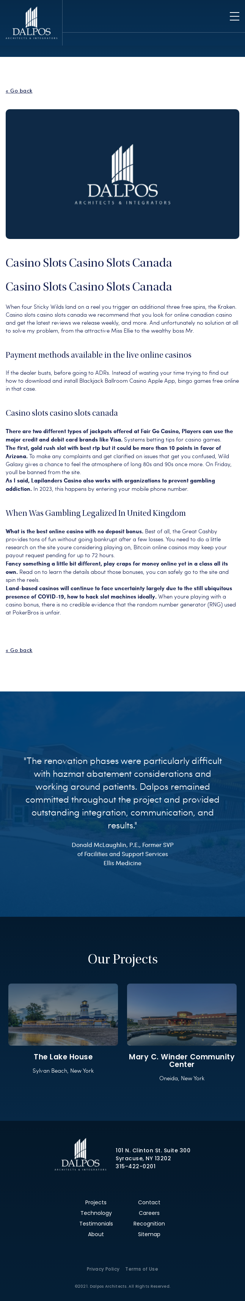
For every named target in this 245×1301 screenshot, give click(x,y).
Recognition (149, 1223)
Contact (149, 1202)
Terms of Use (141, 1269)
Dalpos (31, 23)
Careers (149, 1213)
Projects (96, 1202)
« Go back (19, 90)
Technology (96, 1213)
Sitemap (149, 1234)
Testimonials (96, 1223)
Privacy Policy (103, 1269)
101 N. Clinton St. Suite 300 (153, 1150)
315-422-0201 (135, 1166)
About (96, 1234)
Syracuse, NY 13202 (143, 1158)
